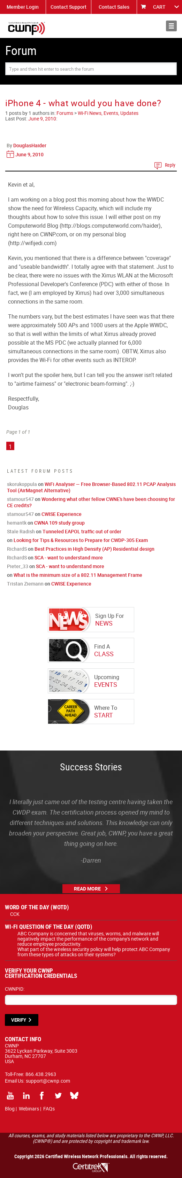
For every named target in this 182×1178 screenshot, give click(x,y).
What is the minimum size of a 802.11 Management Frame (78, 575)
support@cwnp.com (48, 1080)
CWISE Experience (61, 514)
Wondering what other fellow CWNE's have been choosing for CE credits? (91, 502)
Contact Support (68, 6)
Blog (10, 1108)
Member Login (23, 6)
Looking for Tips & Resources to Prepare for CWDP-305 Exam (81, 540)
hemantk (16, 522)
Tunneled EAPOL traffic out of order (82, 531)
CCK (15, 914)
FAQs (49, 1108)
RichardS (17, 548)
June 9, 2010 (42, 118)
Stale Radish (21, 531)
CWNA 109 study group (59, 522)
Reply (170, 165)
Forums (64, 113)
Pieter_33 (17, 566)
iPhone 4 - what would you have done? (83, 103)
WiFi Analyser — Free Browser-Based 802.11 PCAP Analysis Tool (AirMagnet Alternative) (91, 487)
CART (159, 6)
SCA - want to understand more (69, 557)
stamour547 (20, 499)
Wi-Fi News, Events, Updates (108, 113)
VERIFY (18, 1020)
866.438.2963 (40, 1074)
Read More (87, 888)
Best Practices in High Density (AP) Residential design (94, 548)
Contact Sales (114, 6)
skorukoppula (22, 484)
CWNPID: (14, 988)
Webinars (29, 1108)
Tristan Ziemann (25, 583)
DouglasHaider (29, 145)
